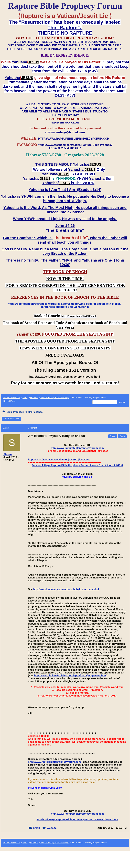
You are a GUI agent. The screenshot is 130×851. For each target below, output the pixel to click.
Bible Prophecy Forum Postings (54, 397)
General (34, 397)
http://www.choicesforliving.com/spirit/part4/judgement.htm (70, 675)
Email (36, 827)
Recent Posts (9, 401)
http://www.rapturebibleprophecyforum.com (77, 448)
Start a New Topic (11, 419)
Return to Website (11, 397)
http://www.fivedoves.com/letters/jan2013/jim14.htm (59, 459)
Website (52, 827)
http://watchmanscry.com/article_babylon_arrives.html (66, 589)
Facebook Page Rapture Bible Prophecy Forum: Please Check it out (77, 819)
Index (25, 397)
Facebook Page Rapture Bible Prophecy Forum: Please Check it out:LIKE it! (77, 465)
